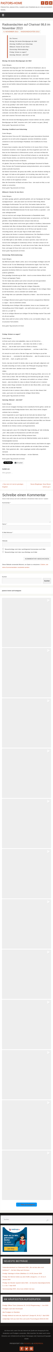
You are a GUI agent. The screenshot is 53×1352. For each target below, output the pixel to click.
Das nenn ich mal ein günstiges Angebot (12, 485)
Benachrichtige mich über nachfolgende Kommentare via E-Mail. (25, 549)
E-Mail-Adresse (7, 532)
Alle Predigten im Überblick (11, 1312)
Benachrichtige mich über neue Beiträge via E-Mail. (21, 552)
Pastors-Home (11, 3)
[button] (26, 622)
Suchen (4, 576)
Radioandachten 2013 (30, 32)
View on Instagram (26, 1205)
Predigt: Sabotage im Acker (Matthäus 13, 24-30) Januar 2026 (22, 1273)
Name (4, 524)
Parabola (28, 1343)
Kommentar (6, 502)
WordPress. (38, 1343)
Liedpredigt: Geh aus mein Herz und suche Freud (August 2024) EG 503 (25, 1319)
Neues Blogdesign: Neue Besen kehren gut (41, 485)
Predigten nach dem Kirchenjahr (13, 1308)
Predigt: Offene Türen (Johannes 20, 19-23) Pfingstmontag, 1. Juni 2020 (25, 1305)
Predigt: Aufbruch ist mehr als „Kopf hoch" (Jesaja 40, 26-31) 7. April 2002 (26, 1315)
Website (4, 541)
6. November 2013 (11, 32)
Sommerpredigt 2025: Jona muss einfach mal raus (18, 1289)
